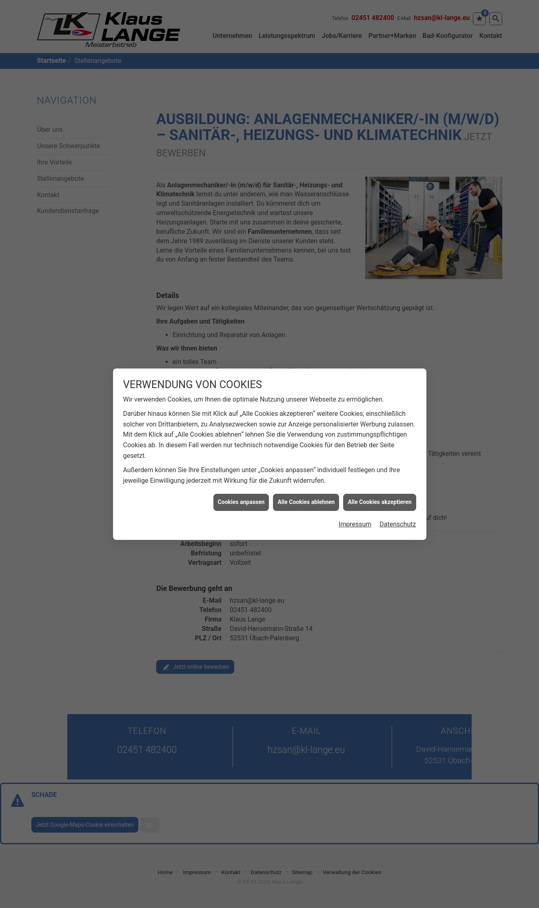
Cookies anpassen (241, 490)
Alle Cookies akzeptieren (379, 490)
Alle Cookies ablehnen (306, 490)
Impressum (355, 512)
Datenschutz (397, 512)
